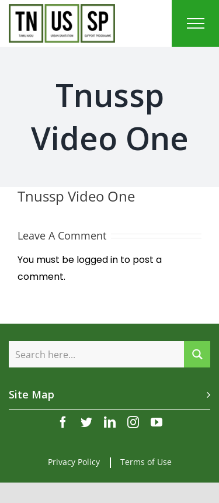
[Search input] (97, 354)
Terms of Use (146, 461)
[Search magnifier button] (197, 354)
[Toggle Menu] (196, 23)
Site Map (31, 394)
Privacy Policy (74, 461)
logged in (97, 259)
